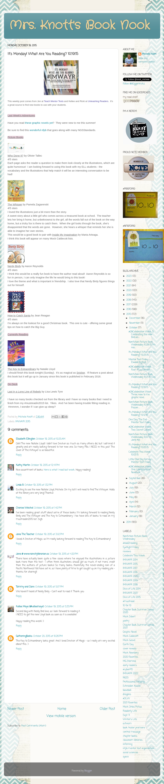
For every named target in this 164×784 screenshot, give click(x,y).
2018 (129, 300)
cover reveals (129, 649)
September (135, 478)
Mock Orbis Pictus (132, 707)
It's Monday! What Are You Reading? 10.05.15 (142, 446)
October (133, 328)
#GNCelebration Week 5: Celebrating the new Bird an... (141, 334)
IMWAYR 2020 (130, 576)
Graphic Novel (130, 632)
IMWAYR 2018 (130, 585)
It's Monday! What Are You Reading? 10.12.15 (142, 413)
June (132, 493)
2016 (129, 309)
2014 (129, 522)
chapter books (130, 736)
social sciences (130, 752)
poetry (126, 621)
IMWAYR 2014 (130, 560)
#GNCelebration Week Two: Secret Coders (140, 428)
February (134, 511)
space (126, 757)
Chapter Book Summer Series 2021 (138, 626)
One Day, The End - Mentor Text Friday (140, 421)
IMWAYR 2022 (130, 673)
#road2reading (130, 543)
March (133, 507)
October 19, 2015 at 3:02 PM (49, 534)
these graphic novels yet (39, 122)
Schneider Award (131, 686)
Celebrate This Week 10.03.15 (140, 453)
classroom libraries (132, 740)
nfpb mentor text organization (138, 748)
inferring (127, 744)
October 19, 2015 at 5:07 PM (49, 587)
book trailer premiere (134, 728)
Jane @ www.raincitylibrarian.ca (32, 554)
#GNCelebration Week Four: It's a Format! (140, 368)
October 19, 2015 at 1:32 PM (38, 485)
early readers (130, 665)
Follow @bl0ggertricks (134, 84)
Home (62, 709)
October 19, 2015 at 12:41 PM (45, 465)
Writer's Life (130, 719)
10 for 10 (127, 605)
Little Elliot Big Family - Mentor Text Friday (140, 461)
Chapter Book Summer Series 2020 (138, 611)
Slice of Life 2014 (132, 589)
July (131, 488)
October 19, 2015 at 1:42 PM (48, 508)
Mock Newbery (130, 653)
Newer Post (15, 709)
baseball (127, 690)
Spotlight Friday (131, 547)
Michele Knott (149, 54)
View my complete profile (146, 60)
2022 (129, 281)
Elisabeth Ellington (25, 439)
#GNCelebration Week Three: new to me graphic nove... (140, 394)
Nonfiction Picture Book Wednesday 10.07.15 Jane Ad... (141, 437)
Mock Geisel (129, 640)
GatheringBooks (24, 636)
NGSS (126, 678)
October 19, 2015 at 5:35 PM (59, 607)
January (134, 516)
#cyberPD (128, 669)
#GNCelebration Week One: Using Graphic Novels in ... (140, 469)
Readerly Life (130, 711)
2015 (129, 314)
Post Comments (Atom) (33, 726)
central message (131, 732)
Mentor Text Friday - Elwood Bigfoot (139, 361)
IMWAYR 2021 (130, 593)
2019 (129, 295)
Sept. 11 (126, 715)
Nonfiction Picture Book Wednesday (135, 537)
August (133, 483)
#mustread (128, 601)
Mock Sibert (129, 617)
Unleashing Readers (98, 101)
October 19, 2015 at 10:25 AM (50, 439)
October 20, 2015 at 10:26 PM (48, 636)
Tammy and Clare (25, 587)
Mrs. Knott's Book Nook (79, 25)
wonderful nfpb (38, 130)
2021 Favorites (130, 703)
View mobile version (61, 716)
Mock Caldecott (130, 636)
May (131, 497)
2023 (129, 276)
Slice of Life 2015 (132, 597)
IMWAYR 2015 (22, 421)
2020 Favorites (130, 657)
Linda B (20, 485)
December (135, 318)
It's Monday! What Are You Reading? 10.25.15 (142, 353)
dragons (127, 694)
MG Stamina (129, 661)
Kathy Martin (23, 465)
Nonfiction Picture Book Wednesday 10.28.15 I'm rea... (142, 344)
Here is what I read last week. (59, 470)
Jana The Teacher (25, 534)
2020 (129, 290)
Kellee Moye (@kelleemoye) (30, 607)
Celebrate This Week (134, 556)
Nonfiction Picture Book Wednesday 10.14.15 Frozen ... (141, 405)
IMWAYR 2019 (130, 580)
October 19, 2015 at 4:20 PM (64, 554)
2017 (129, 305)
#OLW (126, 698)
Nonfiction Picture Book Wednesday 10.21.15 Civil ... (142, 377)
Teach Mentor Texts (54, 101)
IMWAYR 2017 (130, 568)
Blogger (88, 771)
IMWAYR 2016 (130, 572)
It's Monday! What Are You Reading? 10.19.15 (142, 386)
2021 (129, 286)
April (132, 502)
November (135, 323)
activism (127, 723)
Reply (19, 455)
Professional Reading (133, 682)
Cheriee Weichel (24, 508)
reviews (127, 551)
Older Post (107, 709)
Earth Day (128, 644)
